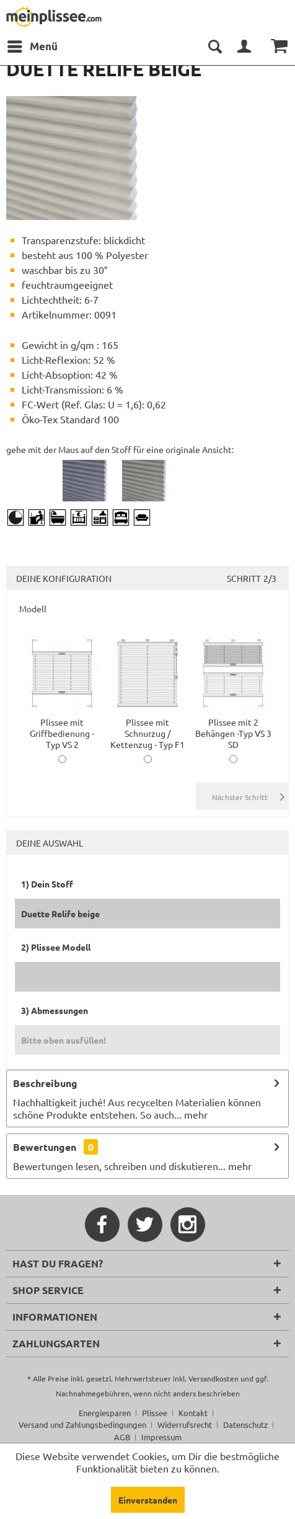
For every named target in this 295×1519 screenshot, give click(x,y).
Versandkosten (213, 1378)
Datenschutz (245, 1424)
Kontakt (193, 1412)
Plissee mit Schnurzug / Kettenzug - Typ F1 (147, 727)
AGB (122, 1437)
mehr (195, 1114)
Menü (32, 45)
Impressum (161, 1437)
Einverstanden (147, 1499)
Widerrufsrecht (184, 1424)
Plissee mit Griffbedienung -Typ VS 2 (62, 727)
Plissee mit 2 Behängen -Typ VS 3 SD (233, 727)
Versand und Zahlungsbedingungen (82, 1424)
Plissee (154, 1412)
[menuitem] (32, 46)
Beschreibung (45, 1083)
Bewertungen (44, 1146)
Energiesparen (105, 1412)
